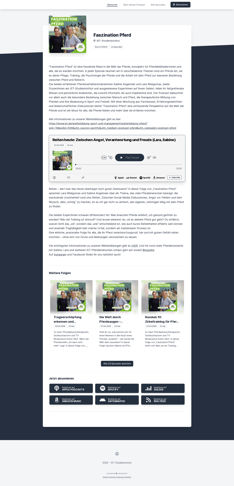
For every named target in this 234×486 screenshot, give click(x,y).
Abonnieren (180, 4)
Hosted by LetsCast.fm (117, 473)
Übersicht (112, 4)
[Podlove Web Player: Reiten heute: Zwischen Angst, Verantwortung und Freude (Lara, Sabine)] (117, 164)
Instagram (60, 254)
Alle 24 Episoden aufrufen (117, 363)
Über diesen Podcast (134, 4)
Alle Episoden (158, 4)
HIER (134, 245)
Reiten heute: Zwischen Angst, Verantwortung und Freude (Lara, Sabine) (114, 140)
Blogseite (148, 250)
